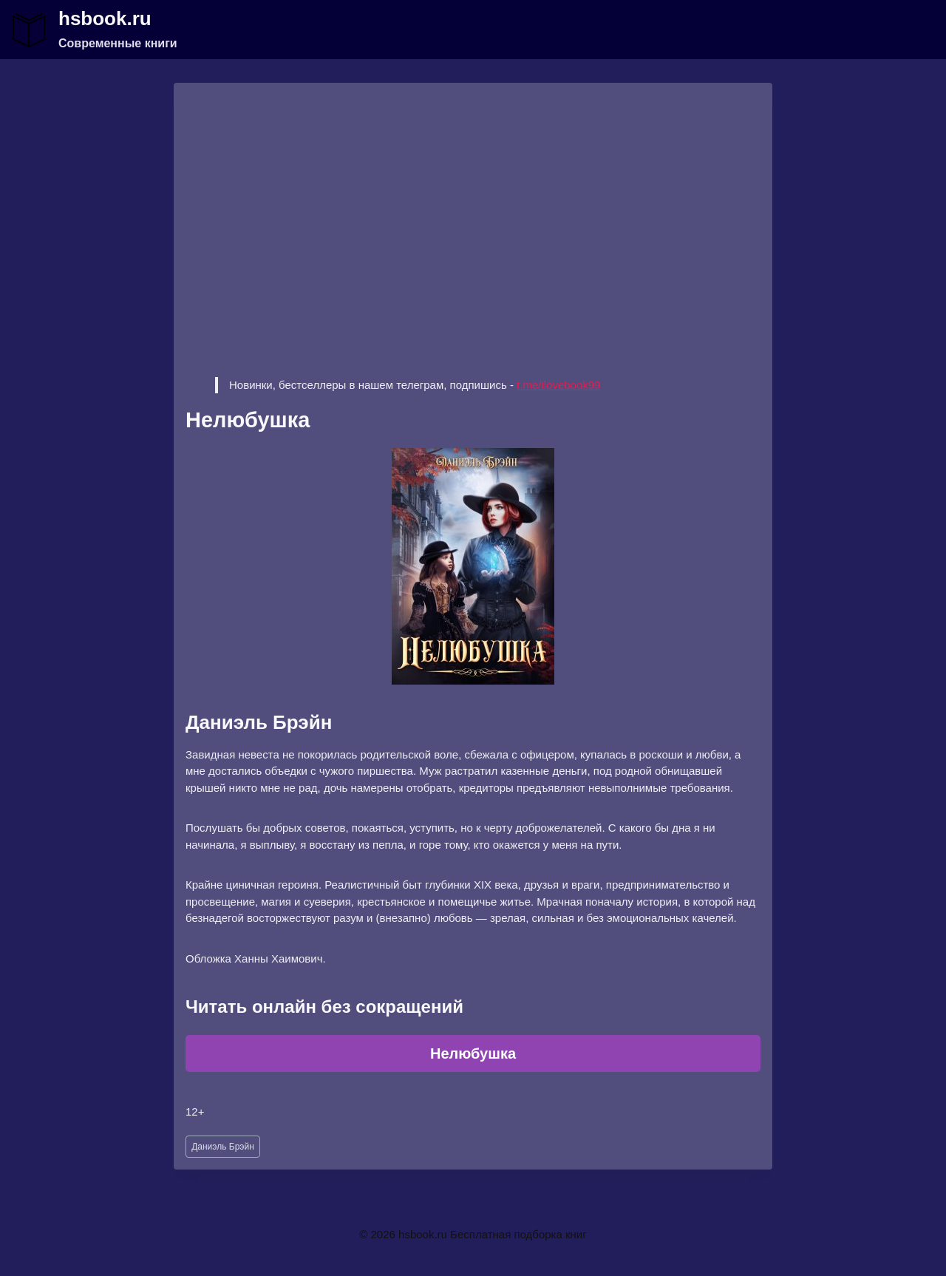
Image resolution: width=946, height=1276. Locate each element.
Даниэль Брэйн (222, 1146)
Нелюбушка (473, 1053)
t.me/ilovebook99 (558, 385)
